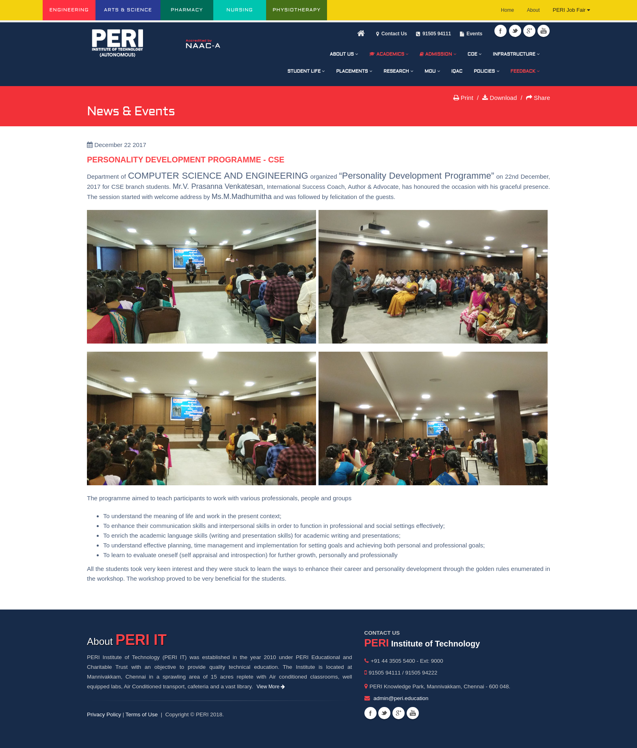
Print (463, 97)
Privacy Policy (104, 714)
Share (538, 97)
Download (499, 97)
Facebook (500, 31)
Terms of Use (142, 714)
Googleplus (529, 31)
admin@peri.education (400, 698)
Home (507, 10)
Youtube (543, 31)
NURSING (239, 10)
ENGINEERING (69, 10)
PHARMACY (187, 10)
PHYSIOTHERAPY (297, 10)
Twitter (515, 31)
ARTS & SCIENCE (128, 10)
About (533, 10)
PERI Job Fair (571, 10)
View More (271, 687)
